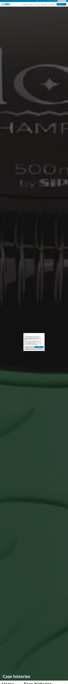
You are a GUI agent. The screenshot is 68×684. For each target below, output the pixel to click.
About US (24, 4)
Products (31, 4)
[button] (43, 334)
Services (37, 4)
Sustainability (52, 4)
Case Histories (44, 4)
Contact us (59, 4)
